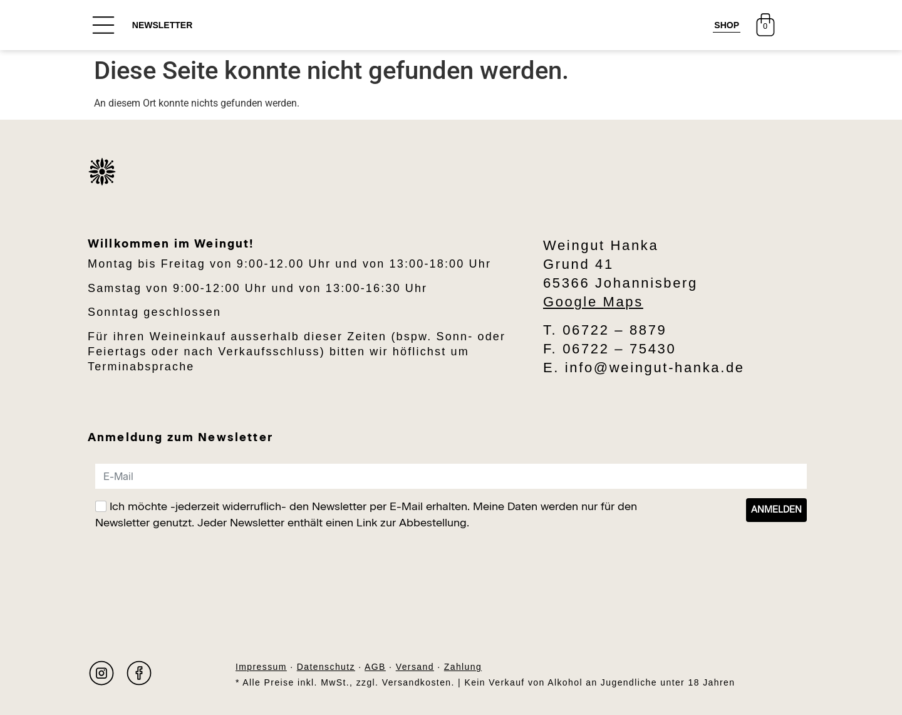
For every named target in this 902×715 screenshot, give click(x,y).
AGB (375, 667)
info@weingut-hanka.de (655, 367)
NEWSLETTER (162, 25)
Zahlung (463, 667)
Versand (415, 667)
